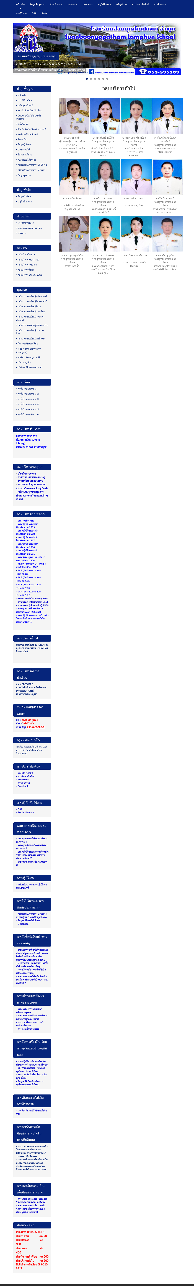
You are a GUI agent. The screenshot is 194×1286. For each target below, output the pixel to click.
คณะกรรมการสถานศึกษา (29, 228)
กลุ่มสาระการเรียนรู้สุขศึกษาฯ (30, 338)
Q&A (34, 13)
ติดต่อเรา (46, 13)
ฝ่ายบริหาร (56, 4)
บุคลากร (88, 4)
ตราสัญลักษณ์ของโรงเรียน (29, 110)
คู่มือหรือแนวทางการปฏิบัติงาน (31, 164)
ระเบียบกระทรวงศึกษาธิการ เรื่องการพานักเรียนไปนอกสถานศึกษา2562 (31, 750)
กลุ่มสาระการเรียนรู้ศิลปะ (28, 306)
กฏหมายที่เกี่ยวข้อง (26, 159)
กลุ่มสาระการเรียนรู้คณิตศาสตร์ (31, 296)
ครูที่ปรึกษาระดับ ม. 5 (27, 409)
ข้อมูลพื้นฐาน (37, 4)
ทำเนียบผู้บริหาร (25, 223)
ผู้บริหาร (21, 233)
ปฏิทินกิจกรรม (24, 201)
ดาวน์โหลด (21, 13)
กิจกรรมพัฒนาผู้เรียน (27, 343)
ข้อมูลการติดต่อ (24, 154)
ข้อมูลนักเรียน (23, 196)
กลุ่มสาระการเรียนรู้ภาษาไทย (30, 311)
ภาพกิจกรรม (160, 4)
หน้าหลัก (20, 4)
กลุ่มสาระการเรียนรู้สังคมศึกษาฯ (32, 325)
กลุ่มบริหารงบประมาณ (27, 259)
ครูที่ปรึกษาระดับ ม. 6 (27, 414)
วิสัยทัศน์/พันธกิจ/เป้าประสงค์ (31, 129)
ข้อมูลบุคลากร (23, 175)
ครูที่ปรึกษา (104, 4)
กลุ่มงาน (72, 4)
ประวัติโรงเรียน (24, 100)
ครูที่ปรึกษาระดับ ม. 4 (27, 404)
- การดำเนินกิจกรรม (27, 1156)
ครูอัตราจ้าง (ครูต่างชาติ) (28, 357)
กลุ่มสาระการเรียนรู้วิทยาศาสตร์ (31, 301)
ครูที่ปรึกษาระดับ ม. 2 (27, 394)
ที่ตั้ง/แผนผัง (22, 124)
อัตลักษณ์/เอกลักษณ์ (27, 134)
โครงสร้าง (21, 139)
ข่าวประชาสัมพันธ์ (140, 4)
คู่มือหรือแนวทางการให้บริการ (31, 170)
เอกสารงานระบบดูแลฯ (26, 694)
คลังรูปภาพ (121, 4)
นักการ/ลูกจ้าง (23, 362)
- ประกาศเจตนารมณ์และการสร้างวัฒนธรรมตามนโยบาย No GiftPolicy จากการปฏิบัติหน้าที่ (32, 1149)
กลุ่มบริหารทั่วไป (25, 270)
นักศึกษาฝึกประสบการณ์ (28, 367)
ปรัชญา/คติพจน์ (24, 105)
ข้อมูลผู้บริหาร (23, 144)
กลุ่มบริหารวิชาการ (25, 254)
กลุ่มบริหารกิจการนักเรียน (29, 275)
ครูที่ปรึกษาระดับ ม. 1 (27, 389)
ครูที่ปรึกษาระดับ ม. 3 (27, 399)
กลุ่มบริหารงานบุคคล (27, 264)
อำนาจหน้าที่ (23, 149)
